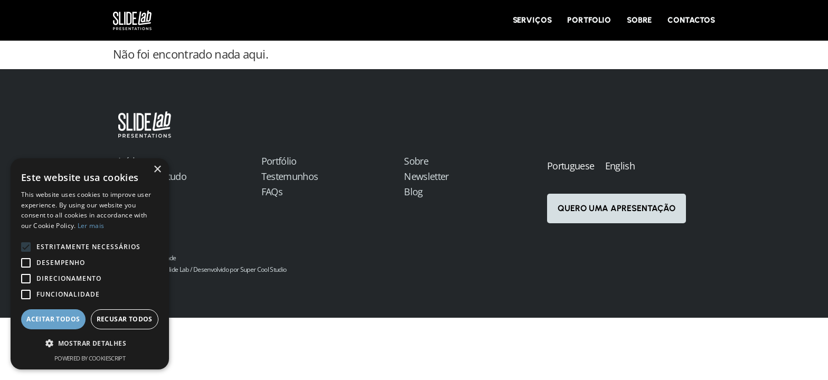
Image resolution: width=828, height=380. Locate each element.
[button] (89, 344)
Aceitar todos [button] (53, 319)
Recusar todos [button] (125, 319)
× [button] (157, 170)
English (620, 165)
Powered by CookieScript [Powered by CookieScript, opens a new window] (89, 358)
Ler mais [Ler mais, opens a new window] (91, 225)
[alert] (90, 263)
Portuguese (570, 165)
